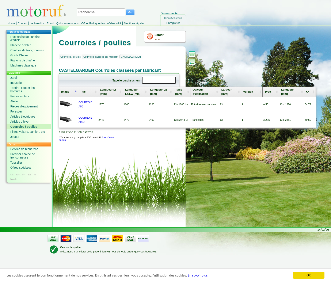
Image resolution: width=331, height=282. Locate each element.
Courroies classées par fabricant (100, 57)
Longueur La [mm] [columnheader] (158, 91)
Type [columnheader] (268, 91)
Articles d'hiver (20, 121)
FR (24, 174)
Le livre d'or (37, 23)
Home (11, 23)
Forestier (16, 111)
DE (12, 174)
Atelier (14, 101)
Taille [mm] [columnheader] (178, 91)
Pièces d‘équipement (24, 106)
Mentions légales (134, 23)
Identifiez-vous (173, 18)
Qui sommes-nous (67, 23)
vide (157, 39)
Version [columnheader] (248, 91)
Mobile (13, 179)
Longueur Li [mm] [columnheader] (108, 91)
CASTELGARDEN (131, 57)
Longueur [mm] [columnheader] (287, 91)
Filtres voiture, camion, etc (27, 131)
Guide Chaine (19, 55)
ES (29, 174)
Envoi (50, 23)
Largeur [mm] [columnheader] (226, 91)
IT (35, 174)
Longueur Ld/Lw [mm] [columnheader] (132, 91)
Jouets (14, 136)
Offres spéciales (20, 167)
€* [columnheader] (307, 91)
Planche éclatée (20, 45)
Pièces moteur (19, 96)
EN (17, 174)
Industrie (16, 82)
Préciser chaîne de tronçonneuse (22, 155)
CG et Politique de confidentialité (101, 23)
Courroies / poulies (23, 126)
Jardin (14, 77)
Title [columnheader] (83, 91)
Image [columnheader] (65, 91)
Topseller (16, 162)
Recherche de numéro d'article (25, 38)
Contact (22, 23)
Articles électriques (22, 116)
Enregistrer (173, 22)
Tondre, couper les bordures (22, 89)
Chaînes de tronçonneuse (27, 50)
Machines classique (23, 65)
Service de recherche (24, 149)
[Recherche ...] (101, 12)
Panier (159, 35)
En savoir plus (198, 276)
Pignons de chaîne (22, 60)
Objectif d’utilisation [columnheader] (200, 91)
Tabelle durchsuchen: (144, 80)
